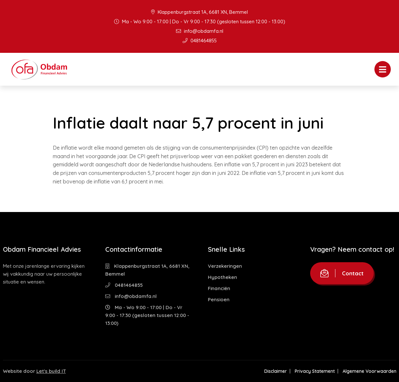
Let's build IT (51, 371)
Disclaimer (275, 371)
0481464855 (200, 40)
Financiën (219, 288)
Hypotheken (222, 277)
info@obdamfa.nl (199, 31)
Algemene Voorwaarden (369, 371)
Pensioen (218, 299)
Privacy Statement (315, 371)
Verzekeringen (225, 266)
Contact (342, 273)
